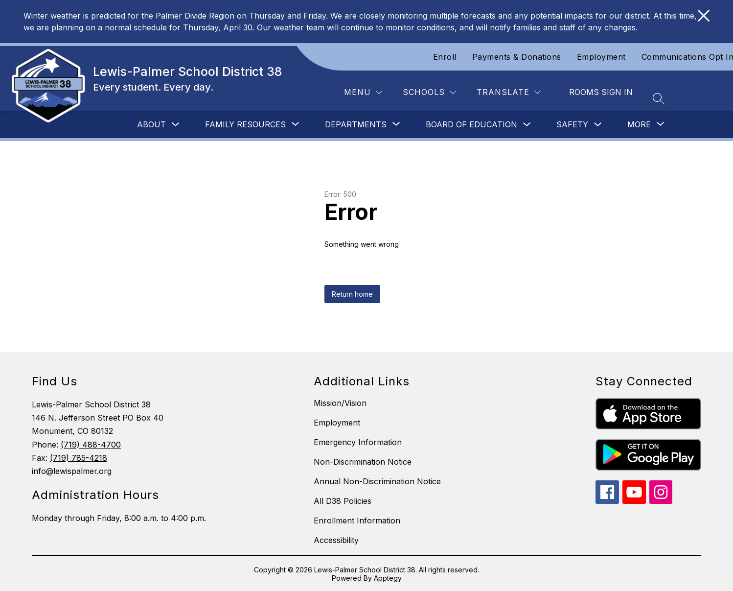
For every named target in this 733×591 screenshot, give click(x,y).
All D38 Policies (342, 501)
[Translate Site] (508, 92)
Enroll (445, 57)
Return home (352, 294)
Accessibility (336, 540)
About (151, 124)
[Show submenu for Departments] (356, 124)
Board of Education (471, 124)
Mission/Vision (340, 403)
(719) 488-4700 (91, 444)
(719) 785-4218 (78, 458)
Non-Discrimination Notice (363, 462)
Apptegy (388, 578)
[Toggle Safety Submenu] (598, 124)
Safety (572, 124)
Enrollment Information (357, 520)
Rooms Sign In (601, 92)
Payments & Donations (516, 57)
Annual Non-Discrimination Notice (377, 481)
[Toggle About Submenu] (176, 124)
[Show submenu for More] (639, 124)
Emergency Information (358, 442)
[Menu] (363, 92)
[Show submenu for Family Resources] (245, 124)
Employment (601, 57)
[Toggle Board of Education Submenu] (527, 124)
